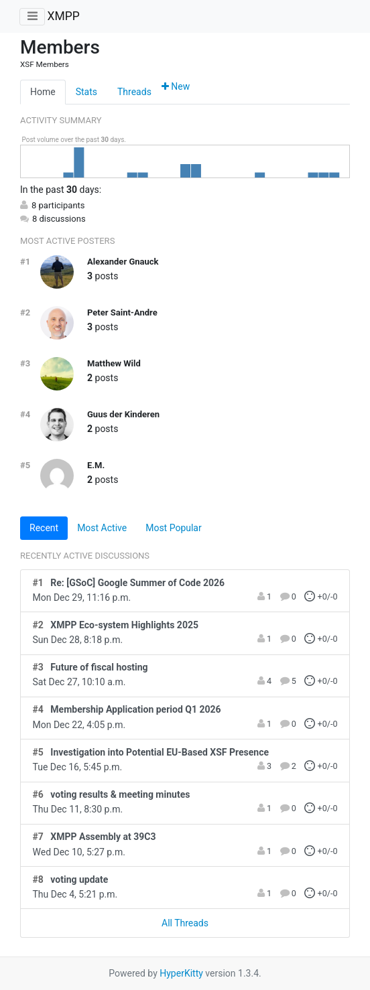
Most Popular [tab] (173, 527)
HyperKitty (181, 973)
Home (43, 91)
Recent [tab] (43, 527)
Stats (86, 91)
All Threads (185, 923)
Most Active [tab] (102, 527)
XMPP (63, 16)
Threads (134, 91)
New (176, 86)
